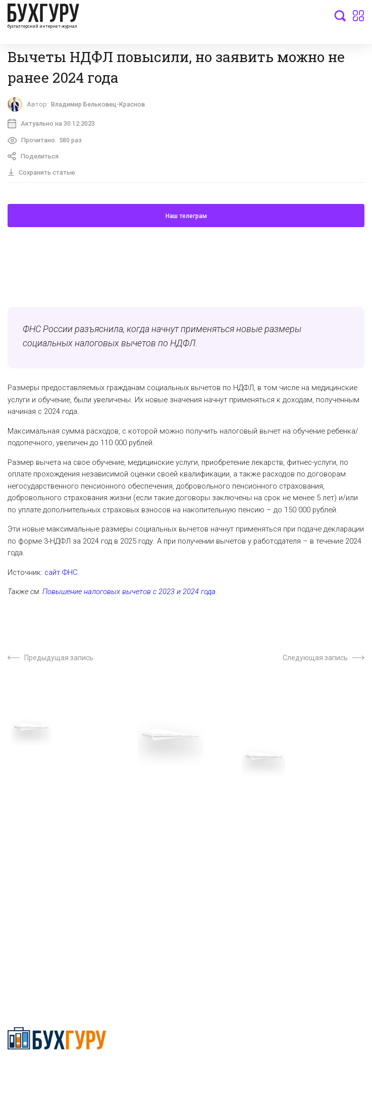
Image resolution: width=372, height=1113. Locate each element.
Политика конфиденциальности (57, 1074)
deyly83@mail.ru (44, 963)
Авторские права (36, 875)
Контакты (24, 843)
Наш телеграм (186, 218)
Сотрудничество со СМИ (227, 812)
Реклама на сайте (37, 859)
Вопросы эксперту (38, 796)
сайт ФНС (61, 574)
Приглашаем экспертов (47, 812)
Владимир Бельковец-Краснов (101, 105)
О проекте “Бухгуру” (219, 796)
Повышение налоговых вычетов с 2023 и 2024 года (129, 594)
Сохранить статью (43, 174)
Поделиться (34, 158)
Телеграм (24, 828)
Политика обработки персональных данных (259, 828)
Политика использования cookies (241, 843)
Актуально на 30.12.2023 (52, 125)
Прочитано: (45, 142)
